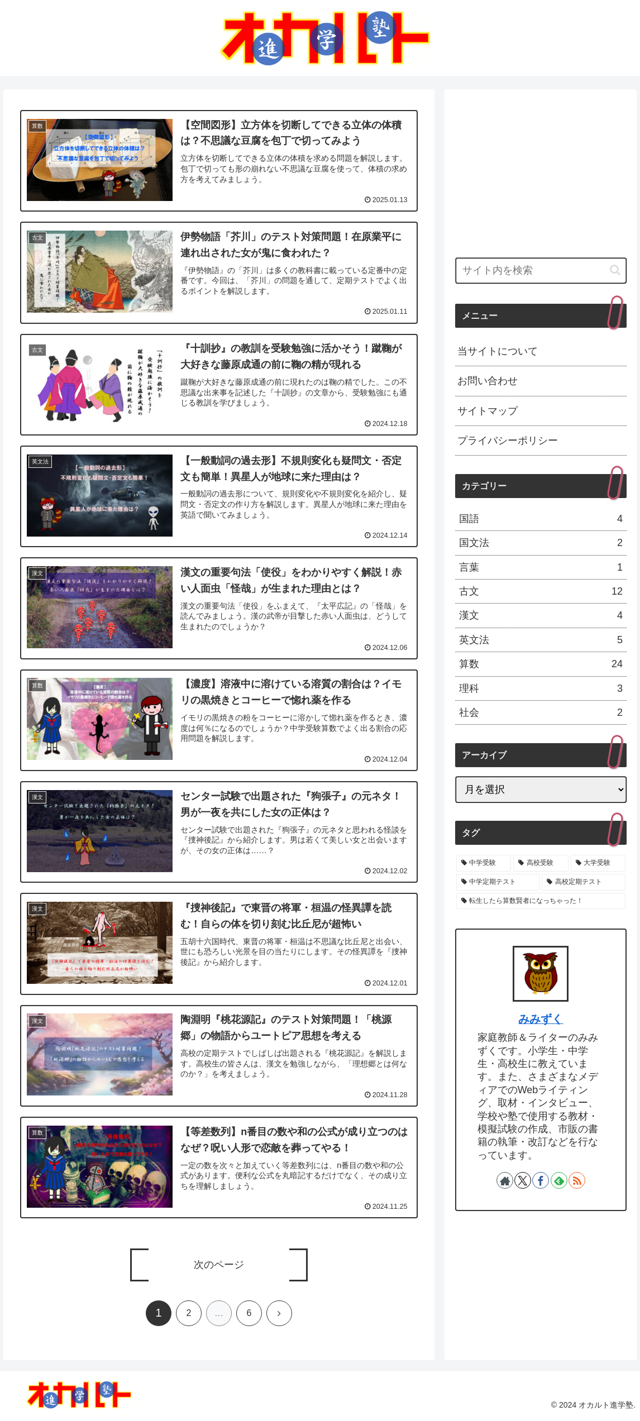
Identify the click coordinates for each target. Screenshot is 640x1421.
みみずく (540, 1019)
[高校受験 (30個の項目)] (540, 863)
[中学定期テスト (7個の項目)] (498, 882)
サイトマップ (487, 411)
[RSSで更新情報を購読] (577, 1180)
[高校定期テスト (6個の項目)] (583, 882)
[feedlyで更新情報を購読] (559, 1180)
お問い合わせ (487, 380)
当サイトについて (497, 351)
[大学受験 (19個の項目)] (598, 863)
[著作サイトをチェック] (504, 1180)
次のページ (219, 1265)
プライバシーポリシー (507, 440)
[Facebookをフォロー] (540, 1180)
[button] (615, 270)
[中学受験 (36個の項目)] (483, 863)
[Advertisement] (541, 169)
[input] (541, 270)
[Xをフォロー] (522, 1180)
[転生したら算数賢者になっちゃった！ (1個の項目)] (540, 901)
